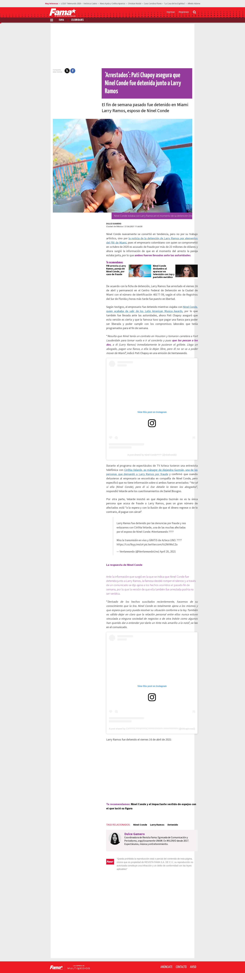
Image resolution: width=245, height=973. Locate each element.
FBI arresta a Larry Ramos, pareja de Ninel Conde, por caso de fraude (111, 262)
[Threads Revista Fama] (193, 965)
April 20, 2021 (165, 547)
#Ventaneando (157, 527)
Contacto (181, 954)
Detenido (167, 815)
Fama (61, 20)
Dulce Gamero (108, 215)
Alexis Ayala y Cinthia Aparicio (112, 3)
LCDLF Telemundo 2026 (71, 3)
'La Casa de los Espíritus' (174, 3)
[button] (61, 70)
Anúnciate (166, 954)
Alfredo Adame (194, 3)
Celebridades (77, 20)
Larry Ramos (152, 815)
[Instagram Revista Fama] (186, 965)
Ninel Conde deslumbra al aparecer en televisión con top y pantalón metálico (161, 263)
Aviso (193, 954)
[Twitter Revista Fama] (179, 965)
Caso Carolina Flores (153, 3)
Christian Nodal (134, 3)
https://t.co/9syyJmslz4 (127, 540)
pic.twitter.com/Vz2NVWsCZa (158, 540)
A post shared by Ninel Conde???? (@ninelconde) (149, 450)
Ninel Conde (135, 815)
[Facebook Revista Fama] (172, 965)
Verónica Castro (90, 3)
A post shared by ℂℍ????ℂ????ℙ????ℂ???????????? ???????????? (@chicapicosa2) (149, 719)
